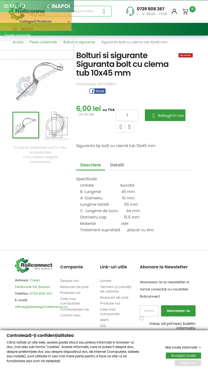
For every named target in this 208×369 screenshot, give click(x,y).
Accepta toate (183, 355)
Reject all (188, 362)
